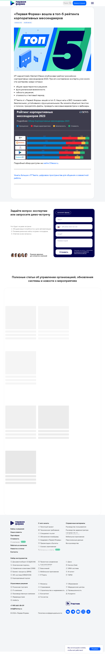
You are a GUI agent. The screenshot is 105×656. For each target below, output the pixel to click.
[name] (74, 224)
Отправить (63, 256)
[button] (92, 3)
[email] (74, 238)
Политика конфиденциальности (50, 617)
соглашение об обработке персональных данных (81, 256)
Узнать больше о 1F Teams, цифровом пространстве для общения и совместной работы (51, 183)
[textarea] (74, 247)
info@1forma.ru (16, 613)
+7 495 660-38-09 (17, 610)
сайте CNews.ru (47, 171)
